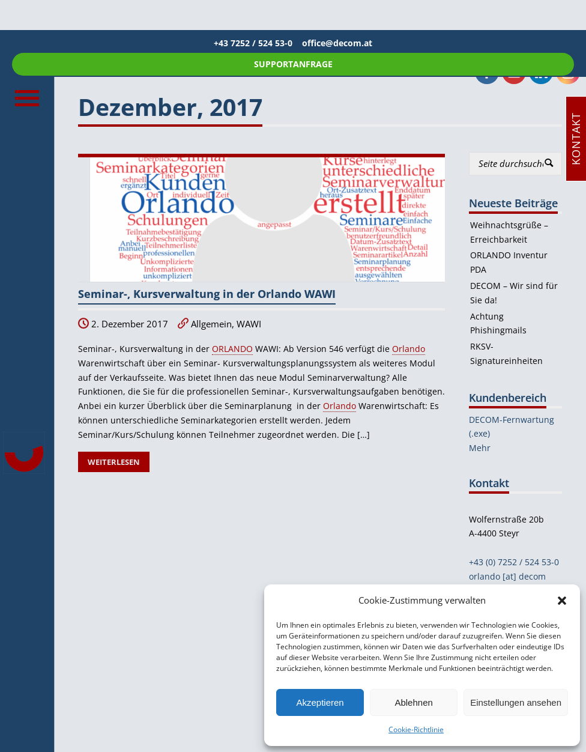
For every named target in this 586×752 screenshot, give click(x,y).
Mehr (480, 447)
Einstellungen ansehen (515, 702)
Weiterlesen (114, 461)
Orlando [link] (408, 348)
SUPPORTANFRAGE (293, 64)
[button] (562, 601)
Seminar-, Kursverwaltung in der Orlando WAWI (207, 294)
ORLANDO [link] (232, 348)
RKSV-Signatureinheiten (506, 353)
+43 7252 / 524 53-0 (258, 43)
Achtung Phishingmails (498, 323)
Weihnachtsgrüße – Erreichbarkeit (509, 232)
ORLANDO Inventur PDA (509, 262)
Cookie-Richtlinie (416, 729)
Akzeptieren (319, 702)
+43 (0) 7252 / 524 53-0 (514, 562)
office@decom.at (337, 43)
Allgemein (211, 324)
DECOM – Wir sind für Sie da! (514, 293)
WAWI (249, 324)
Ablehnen (413, 702)
